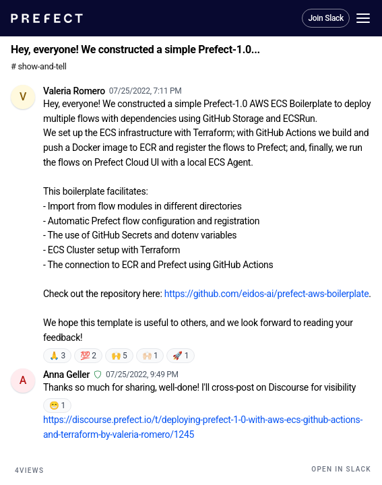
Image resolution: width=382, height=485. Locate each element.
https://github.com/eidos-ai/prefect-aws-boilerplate (266, 293)
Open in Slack (341, 469)
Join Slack (326, 18)
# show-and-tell (39, 66)
